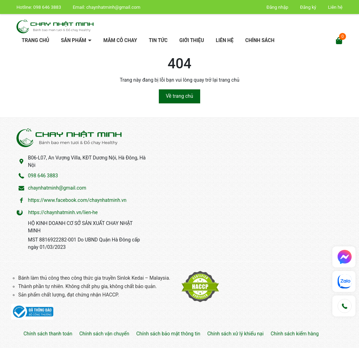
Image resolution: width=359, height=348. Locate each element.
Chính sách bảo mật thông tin (168, 333)
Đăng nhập (277, 7)
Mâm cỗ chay (120, 40)
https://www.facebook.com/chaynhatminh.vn (77, 200)
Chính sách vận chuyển (104, 333)
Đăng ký (308, 7)
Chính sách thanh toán (47, 333)
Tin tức (158, 40)
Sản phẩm (74, 40)
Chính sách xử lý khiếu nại (235, 333)
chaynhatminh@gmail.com (113, 7)
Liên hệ (335, 7)
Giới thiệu (191, 40)
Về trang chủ (179, 96)
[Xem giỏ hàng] (339, 40)
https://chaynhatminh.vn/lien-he (62, 212)
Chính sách (260, 40)
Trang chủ (35, 40)
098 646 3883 (47, 7)
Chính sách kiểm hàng (295, 333)
